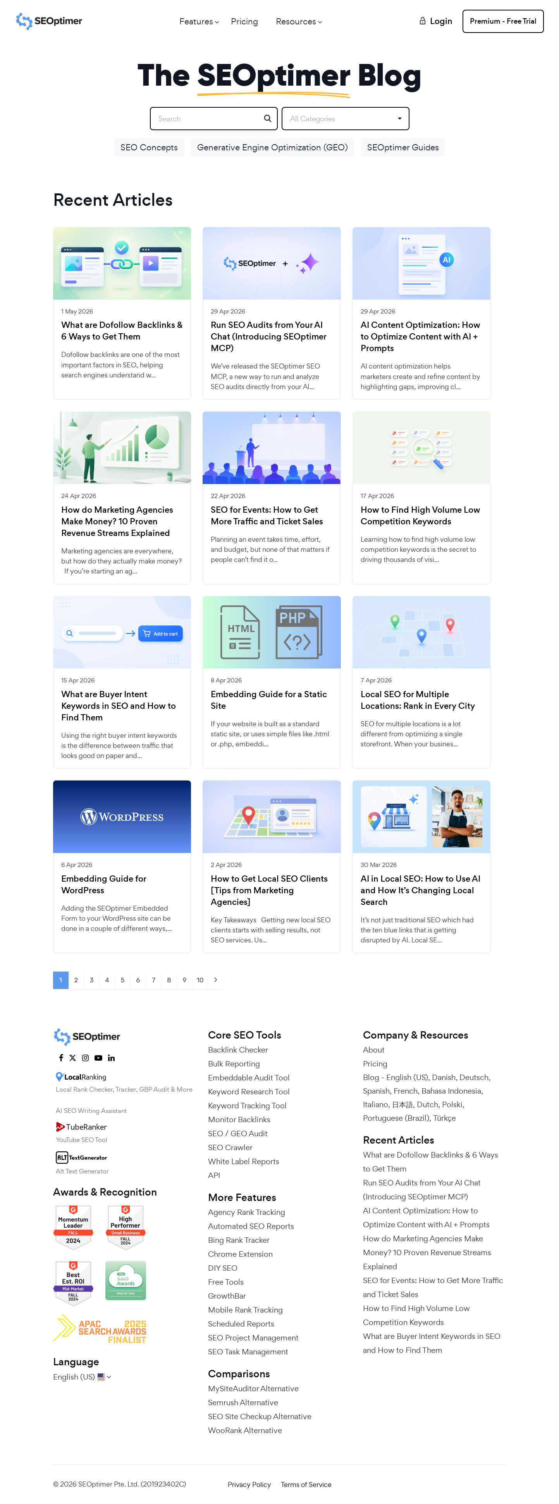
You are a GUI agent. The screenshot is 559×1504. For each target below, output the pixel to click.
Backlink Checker (238, 1050)
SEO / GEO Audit (238, 1133)
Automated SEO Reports (251, 1226)
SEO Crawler (230, 1147)
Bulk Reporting (234, 1064)
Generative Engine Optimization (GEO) (272, 147)
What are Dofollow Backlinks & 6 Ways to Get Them (122, 331)
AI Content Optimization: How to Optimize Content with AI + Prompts (420, 336)
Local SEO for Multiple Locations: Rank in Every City (418, 700)
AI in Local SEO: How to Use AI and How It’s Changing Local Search (420, 890)
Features (196, 21)
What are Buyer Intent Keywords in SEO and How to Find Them (118, 706)
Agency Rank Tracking (246, 1212)
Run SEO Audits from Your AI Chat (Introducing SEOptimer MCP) (268, 336)
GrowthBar (227, 1296)
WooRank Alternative (245, 1430)
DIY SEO (222, 1268)
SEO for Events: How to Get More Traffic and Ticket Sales (267, 515)
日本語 (402, 1104)
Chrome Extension (240, 1254)
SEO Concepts (149, 147)
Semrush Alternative (243, 1402)
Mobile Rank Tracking (245, 1310)
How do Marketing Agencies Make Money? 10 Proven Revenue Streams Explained (117, 521)
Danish (444, 1077)
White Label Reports (243, 1161)
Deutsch (473, 1077)
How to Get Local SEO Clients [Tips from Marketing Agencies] (269, 890)
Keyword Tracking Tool (247, 1106)
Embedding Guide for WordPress (103, 884)
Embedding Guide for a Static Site (269, 700)
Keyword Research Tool (249, 1092)
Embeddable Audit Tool (249, 1078)
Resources (296, 21)
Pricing (244, 21)
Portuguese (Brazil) (396, 1118)
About (374, 1050)
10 (199, 980)
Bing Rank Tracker (239, 1240)
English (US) (407, 1077)
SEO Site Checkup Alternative (259, 1416)
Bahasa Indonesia (451, 1091)
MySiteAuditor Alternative (253, 1388)
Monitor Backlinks (239, 1120)
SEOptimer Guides (403, 147)
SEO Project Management (253, 1338)
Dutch (427, 1104)
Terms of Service (306, 1484)
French (406, 1091)
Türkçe (444, 1118)
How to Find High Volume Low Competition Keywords (420, 515)
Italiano (375, 1104)
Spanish (376, 1091)
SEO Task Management (248, 1352)
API (214, 1175)
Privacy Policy (249, 1484)
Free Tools (226, 1282)
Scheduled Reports (241, 1324)
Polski (452, 1104)
